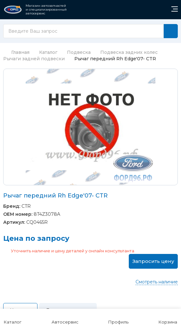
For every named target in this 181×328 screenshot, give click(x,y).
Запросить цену (153, 261)
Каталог (48, 52)
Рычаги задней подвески (34, 59)
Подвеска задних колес (129, 52)
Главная (16, 52)
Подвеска (79, 52)
